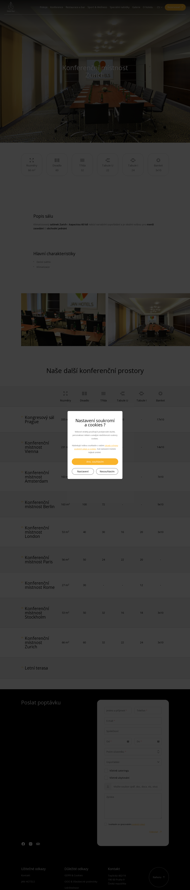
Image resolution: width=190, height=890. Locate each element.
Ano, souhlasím (95, 461)
